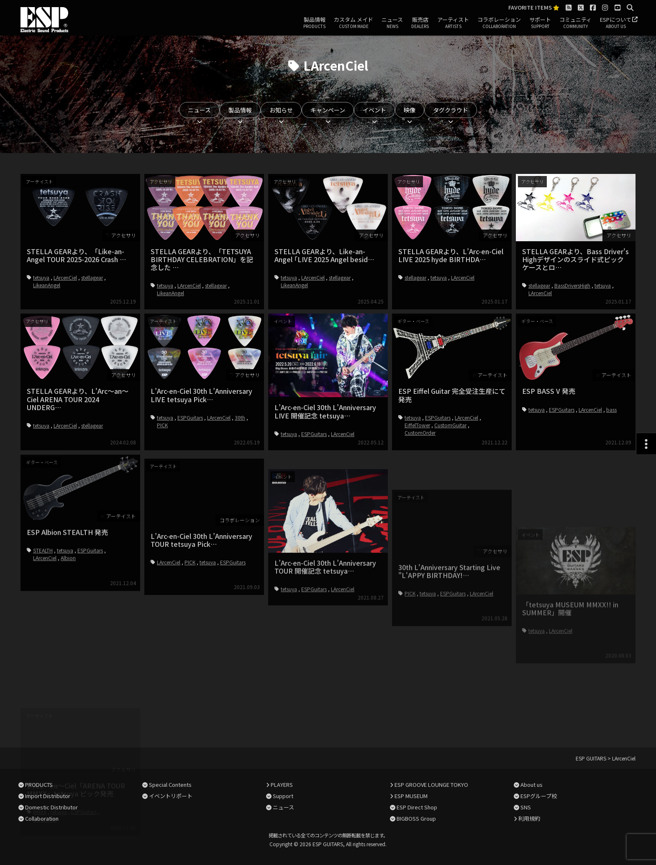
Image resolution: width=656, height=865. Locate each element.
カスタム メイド (353, 23)
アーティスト (453, 23)
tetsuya (41, 277)
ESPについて (615, 23)
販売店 (420, 23)
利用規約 (529, 818)
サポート (540, 23)
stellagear (92, 277)
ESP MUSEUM (411, 796)
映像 (409, 110)
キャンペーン (327, 110)
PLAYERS (282, 784)
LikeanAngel (46, 284)
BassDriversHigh (572, 285)
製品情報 (314, 23)
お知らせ (281, 110)
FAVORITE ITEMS (533, 8)
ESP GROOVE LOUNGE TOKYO (431, 784)
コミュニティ (575, 23)
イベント (374, 110)
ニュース (392, 23)
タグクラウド (450, 110)
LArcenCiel (65, 277)
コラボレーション (499, 23)
